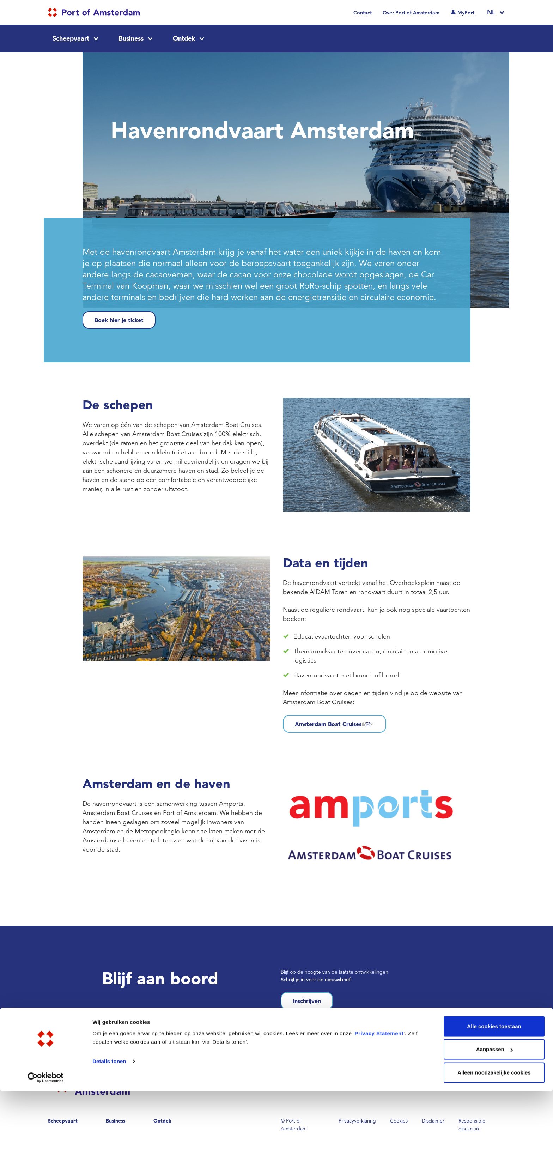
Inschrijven (307, 1000)
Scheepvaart (71, 38)
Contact (362, 13)
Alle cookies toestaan (494, 1090)
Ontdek (184, 38)
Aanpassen (494, 1113)
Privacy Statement (379, 1097)
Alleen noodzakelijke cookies (494, 1136)
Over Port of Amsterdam (411, 13)
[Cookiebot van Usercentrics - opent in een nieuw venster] (46, 1141)
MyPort (465, 13)
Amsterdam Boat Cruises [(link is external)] (334, 724)
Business (131, 38)
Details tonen (109, 1125)
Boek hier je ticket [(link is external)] (119, 319)
